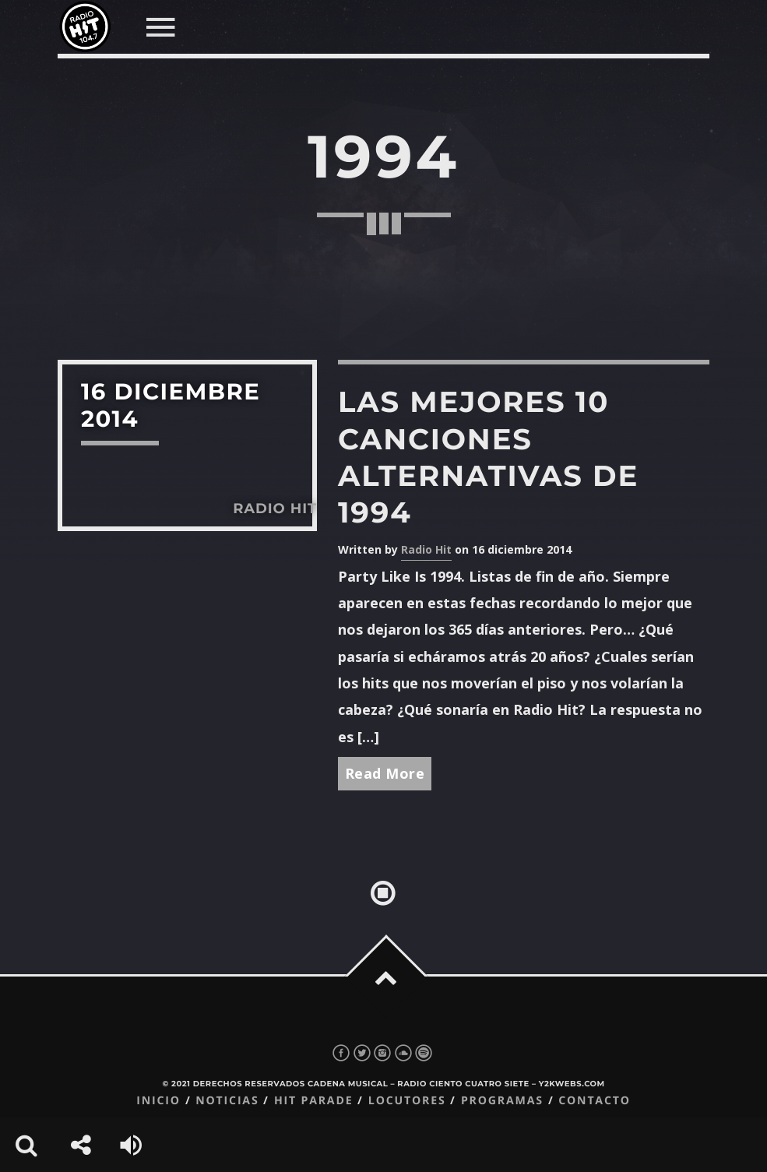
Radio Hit (426, 549)
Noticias (227, 1100)
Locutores (407, 1100)
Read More (385, 773)
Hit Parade (313, 1100)
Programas (502, 1100)
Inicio (158, 1100)
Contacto (594, 1100)
